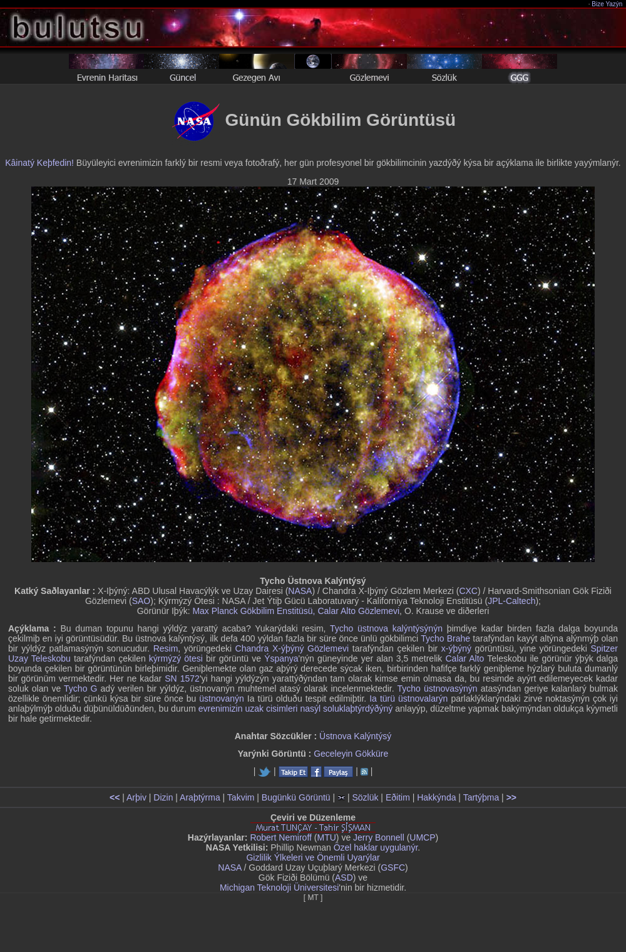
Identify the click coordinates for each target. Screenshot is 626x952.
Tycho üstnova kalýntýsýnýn (386, 628)
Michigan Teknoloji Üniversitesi (279, 888)
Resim (165, 648)
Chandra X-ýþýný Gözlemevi (292, 648)
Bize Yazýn (607, 4)
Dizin (163, 797)
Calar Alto (464, 658)
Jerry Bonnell (378, 837)
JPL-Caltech (511, 601)
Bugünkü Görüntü (296, 797)
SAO (141, 601)
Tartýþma (481, 797)
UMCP (422, 837)
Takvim (241, 797)
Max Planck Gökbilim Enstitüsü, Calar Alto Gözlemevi (295, 611)
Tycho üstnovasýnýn (437, 688)
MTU (326, 837)
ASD (344, 878)
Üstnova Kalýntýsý (355, 736)
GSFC (393, 867)
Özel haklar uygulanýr (376, 847)
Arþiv (136, 797)
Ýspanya (281, 658)
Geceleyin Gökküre (351, 754)
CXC (468, 591)
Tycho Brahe (445, 638)
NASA (300, 591)
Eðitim (398, 797)
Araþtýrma (200, 797)
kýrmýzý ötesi (176, 658)
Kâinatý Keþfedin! (39, 163)
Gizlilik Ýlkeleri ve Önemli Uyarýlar (312, 857)
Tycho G (80, 688)
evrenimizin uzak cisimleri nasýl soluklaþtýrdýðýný (295, 709)
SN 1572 (182, 678)
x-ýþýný (456, 648)
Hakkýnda (436, 797)
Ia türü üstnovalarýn (408, 699)
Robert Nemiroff (281, 837)
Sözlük (365, 797)
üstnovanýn (221, 699)
